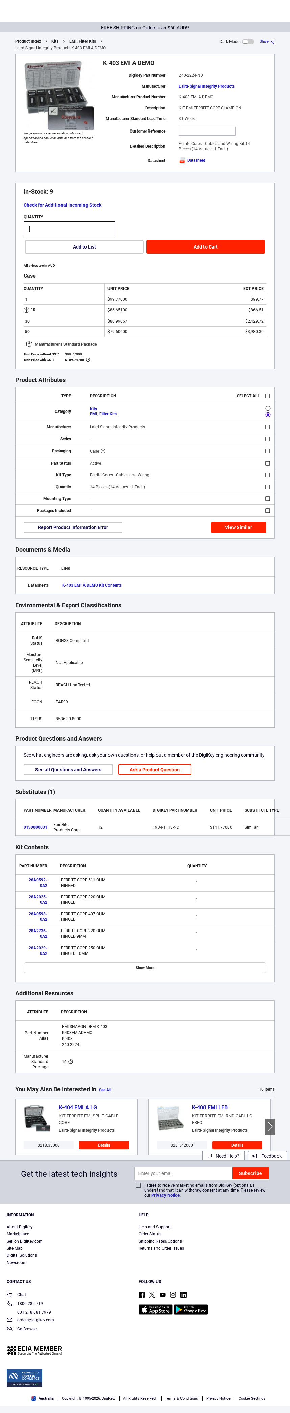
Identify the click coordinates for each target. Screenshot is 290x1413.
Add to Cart (206, 247)
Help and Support (155, 1227)
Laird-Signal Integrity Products (207, 86)
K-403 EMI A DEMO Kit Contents (92, 585)
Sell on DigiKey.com (25, 1241)
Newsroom (17, 1262)
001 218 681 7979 (29, 1312)
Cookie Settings (252, 1398)
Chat (16, 1295)
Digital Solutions (22, 1255)
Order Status (150, 1234)
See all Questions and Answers (68, 769)
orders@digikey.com (30, 1320)
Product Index (28, 41)
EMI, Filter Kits (82, 41)
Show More (145, 968)
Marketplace (18, 1234)
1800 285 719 (25, 1304)
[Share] (267, 41)
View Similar (238, 527)
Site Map (15, 1248)
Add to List (84, 247)
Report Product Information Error (73, 527)
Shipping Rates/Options (160, 1241)
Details (104, 1145)
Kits (54, 41)
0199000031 (35, 827)
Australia (42, 1398)
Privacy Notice (165, 1195)
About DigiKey (20, 1227)
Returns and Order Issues (161, 1248)
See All (105, 1090)
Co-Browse (22, 1329)
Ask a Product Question (155, 769)
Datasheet (192, 160)
